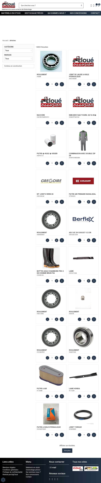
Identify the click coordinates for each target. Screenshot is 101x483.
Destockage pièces (34, 13)
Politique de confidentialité (12, 472)
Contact (95, 13)
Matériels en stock (11, 13)
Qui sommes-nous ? (57, 13)
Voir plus (67, 451)
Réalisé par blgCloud (10, 475)
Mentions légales (9, 467)
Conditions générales (10, 470)
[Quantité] (52, 84)
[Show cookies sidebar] (3, 480)
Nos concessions (78, 13)
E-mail (52, 467)
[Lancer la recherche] (81, 5)
